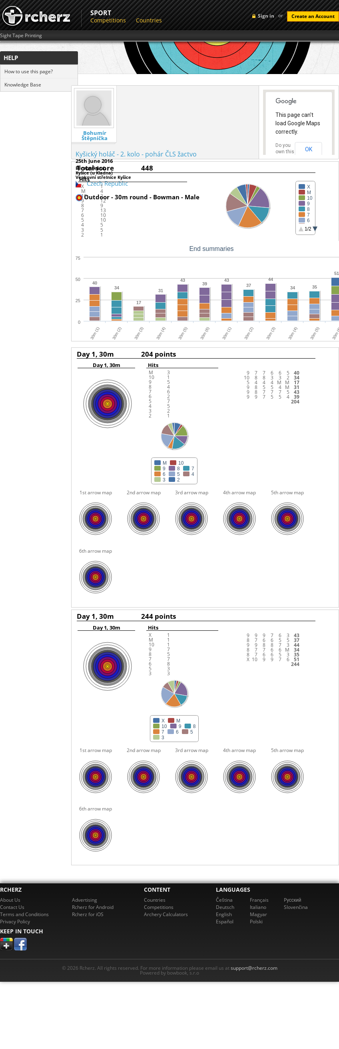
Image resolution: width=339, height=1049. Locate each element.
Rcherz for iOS (88, 914)
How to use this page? (28, 71)
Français (259, 900)
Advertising (84, 900)
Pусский (292, 900)
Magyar (258, 914)
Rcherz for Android (93, 907)
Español (224, 921)
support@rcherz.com (254, 968)
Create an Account (313, 16)
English (224, 914)
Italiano (258, 907)
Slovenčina (296, 907)
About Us (10, 900)
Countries (149, 20)
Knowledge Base (22, 84)
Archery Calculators (166, 914)
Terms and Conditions (24, 914)
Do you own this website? (285, 151)
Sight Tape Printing (21, 35)
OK (308, 149)
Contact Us (12, 907)
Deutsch (225, 907)
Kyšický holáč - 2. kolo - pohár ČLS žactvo (136, 154)
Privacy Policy (15, 921)
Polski (256, 921)
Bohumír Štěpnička (95, 135)
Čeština (224, 900)
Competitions (108, 20)
